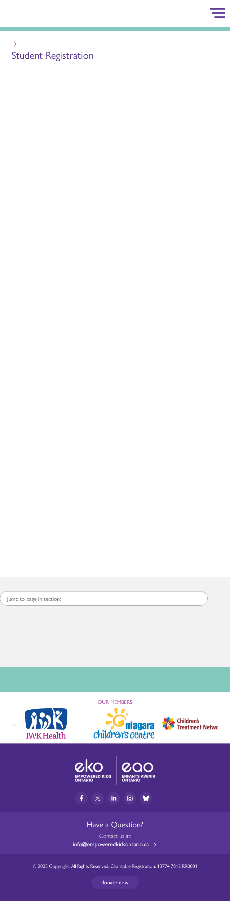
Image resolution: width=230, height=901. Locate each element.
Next (219, 722)
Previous (10, 720)
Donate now (115, 882)
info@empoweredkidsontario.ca (111, 844)
